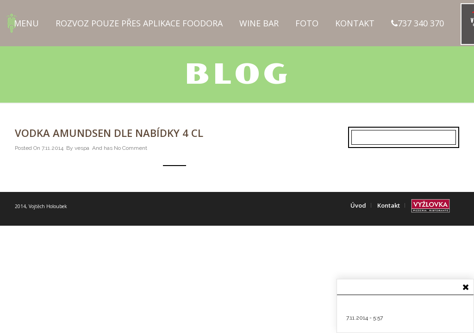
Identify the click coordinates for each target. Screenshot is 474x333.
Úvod (358, 205)
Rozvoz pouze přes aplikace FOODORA (139, 23)
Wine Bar (259, 23)
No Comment (130, 148)
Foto (306, 23)
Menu (26, 23)
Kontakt (354, 23)
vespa (82, 148)
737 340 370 (417, 23)
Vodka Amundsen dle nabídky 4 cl (109, 133)
